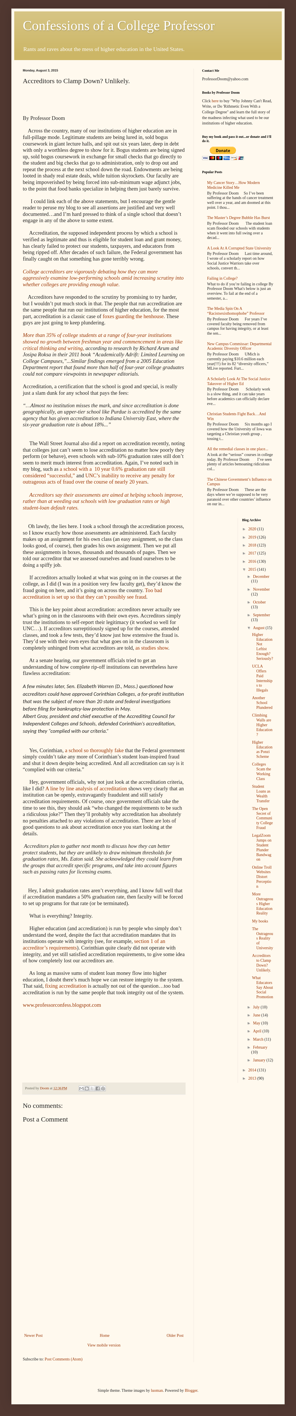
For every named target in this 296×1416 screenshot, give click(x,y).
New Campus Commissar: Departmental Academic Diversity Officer (239, 346)
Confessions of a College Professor (119, 25)
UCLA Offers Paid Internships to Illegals (262, 678)
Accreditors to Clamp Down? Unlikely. (261, 962)
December (261, 576)
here (215, 101)
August (259, 628)
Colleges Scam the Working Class (261, 771)
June (257, 1015)
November (261, 589)
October (259, 602)
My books (260, 921)
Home (105, 1335)
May (257, 1023)
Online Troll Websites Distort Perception (262, 877)
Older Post (175, 1335)
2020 (252, 529)
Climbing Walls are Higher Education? (262, 724)
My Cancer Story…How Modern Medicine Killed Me (233, 185)
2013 (252, 1078)
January (259, 1060)
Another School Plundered (262, 703)
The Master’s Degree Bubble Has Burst (238, 218)
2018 (252, 545)
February (260, 1047)
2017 (252, 553)
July (257, 1007)
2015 (252, 569)
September (261, 615)
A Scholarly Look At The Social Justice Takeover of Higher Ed (238, 381)
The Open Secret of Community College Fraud (262, 818)
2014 (252, 1070)
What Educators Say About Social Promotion (262, 987)
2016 (252, 561)
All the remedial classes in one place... (237, 449)
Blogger (191, 1390)
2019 (252, 537)
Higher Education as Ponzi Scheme (262, 749)
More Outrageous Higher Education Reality (262, 903)
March (258, 1039)
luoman (157, 1390)
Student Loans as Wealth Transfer (261, 793)
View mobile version (104, 1345)
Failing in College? (222, 278)
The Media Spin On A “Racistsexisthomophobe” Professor (236, 311)
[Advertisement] (104, 1289)
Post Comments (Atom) (64, 1359)
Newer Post (33, 1335)
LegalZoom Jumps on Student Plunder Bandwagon (261, 847)
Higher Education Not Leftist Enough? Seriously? (262, 647)
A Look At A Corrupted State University (239, 248)
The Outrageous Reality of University (262, 938)
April (257, 1031)
